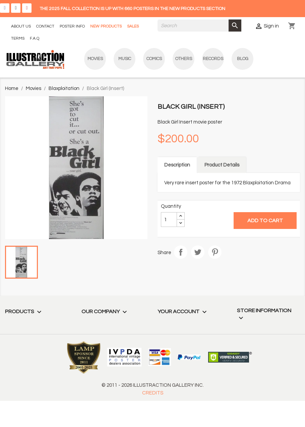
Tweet (197, 252)
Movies (95, 58)
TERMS (17, 38)
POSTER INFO (72, 26)
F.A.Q (34, 38)
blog (242, 58)
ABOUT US (21, 26)
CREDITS (152, 392)
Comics (154, 58)
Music (124, 58)
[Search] (199, 25)
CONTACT (45, 26)
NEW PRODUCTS (106, 26)
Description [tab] (177, 165)
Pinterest (215, 252)
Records (213, 58)
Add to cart (265, 220)
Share (180, 252)
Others (183, 58)
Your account (183, 311)
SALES (133, 26)
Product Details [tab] (221, 165)
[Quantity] (169, 219)
